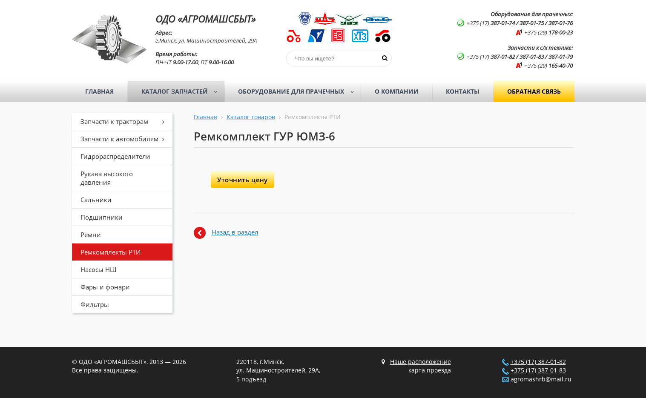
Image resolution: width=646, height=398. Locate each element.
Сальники (96, 199)
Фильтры (94, 304)
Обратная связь (534, 91)
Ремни (90, 234)
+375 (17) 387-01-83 (538, 370)
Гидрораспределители (115, 156)
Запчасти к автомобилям (125, 139)
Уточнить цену (242, 179)
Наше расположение (420, 362)
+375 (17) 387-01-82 (538, 362)
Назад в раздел (235, 232)
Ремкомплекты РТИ (110, 252)
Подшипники (101, 217)
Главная (99, 91)
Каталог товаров (251, 117)
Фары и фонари (105, 287)
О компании (397, 91)
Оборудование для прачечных (298, 91)
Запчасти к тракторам (125, 121)
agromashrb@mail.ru (541, 379)
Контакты (462, 91)
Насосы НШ (98, 269)
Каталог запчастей (182, 91)
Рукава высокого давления (106, 177)
